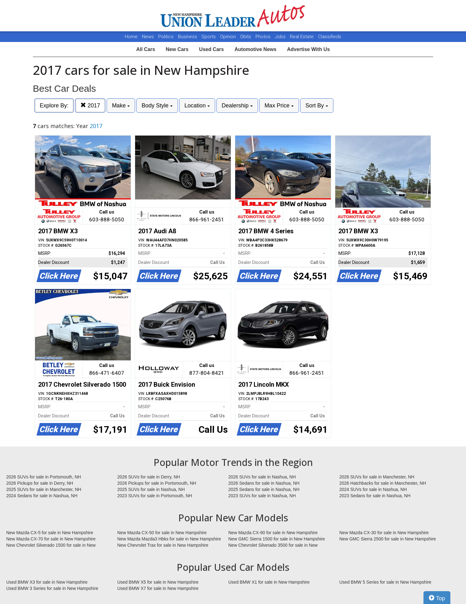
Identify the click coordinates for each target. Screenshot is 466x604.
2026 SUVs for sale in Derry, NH (148, 476)
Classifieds (329, 36)
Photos (264, 36)
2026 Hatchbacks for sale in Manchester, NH (382, 483)
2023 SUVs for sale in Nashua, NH (262, 495)
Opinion (228, 36)
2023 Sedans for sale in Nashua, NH (374, 495)
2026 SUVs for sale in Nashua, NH (262, 476)
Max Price (279, 105)
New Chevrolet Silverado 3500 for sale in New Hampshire (273, 545)
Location (197, 105)
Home (131, 36)
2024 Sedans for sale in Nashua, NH (41, 495)
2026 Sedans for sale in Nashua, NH (263, 483)
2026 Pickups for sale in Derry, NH (39, 483)
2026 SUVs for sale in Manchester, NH (376, 476)
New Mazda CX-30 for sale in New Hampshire (384, 532)
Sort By (317, 105)
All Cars (145, 49)
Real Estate (302, 36)
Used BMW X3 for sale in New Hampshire (47, 582)
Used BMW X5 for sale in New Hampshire (158, 582)
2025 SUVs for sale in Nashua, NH (151, 489)
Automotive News (255, 49)
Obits (246, 36)
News (148, 36)
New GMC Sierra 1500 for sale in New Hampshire (276, 538)
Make (121, 105)
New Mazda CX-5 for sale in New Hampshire (49, 532)
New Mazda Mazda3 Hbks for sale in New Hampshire (169, 538)
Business (188, 36)
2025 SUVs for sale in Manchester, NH (43, 489)
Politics (166, 36)
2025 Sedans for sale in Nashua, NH (263, 489)
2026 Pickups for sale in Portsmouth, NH (156, 483)
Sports (209, 36)
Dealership (237, 105)
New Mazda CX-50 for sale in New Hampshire (162, 532)
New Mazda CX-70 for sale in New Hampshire (51, 538)
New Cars (177, 49)
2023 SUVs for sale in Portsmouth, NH (154, 495)
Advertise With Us (308, 49)
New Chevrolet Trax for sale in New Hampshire (162, 545)
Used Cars (211, 49)
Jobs (281, 36)
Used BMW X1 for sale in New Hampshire (269, 582)
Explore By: (54, 105)
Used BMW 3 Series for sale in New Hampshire (52, 588)
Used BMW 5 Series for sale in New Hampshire (385, 582)
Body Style (157, 105)
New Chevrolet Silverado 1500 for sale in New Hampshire (51, 545)
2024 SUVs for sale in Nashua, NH (373, 489)
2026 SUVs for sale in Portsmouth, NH (43, 476)
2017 (90, 105)
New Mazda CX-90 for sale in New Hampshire (273, 532)
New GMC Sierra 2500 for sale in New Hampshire (387, 538)
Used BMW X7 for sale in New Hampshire (158, 588)
